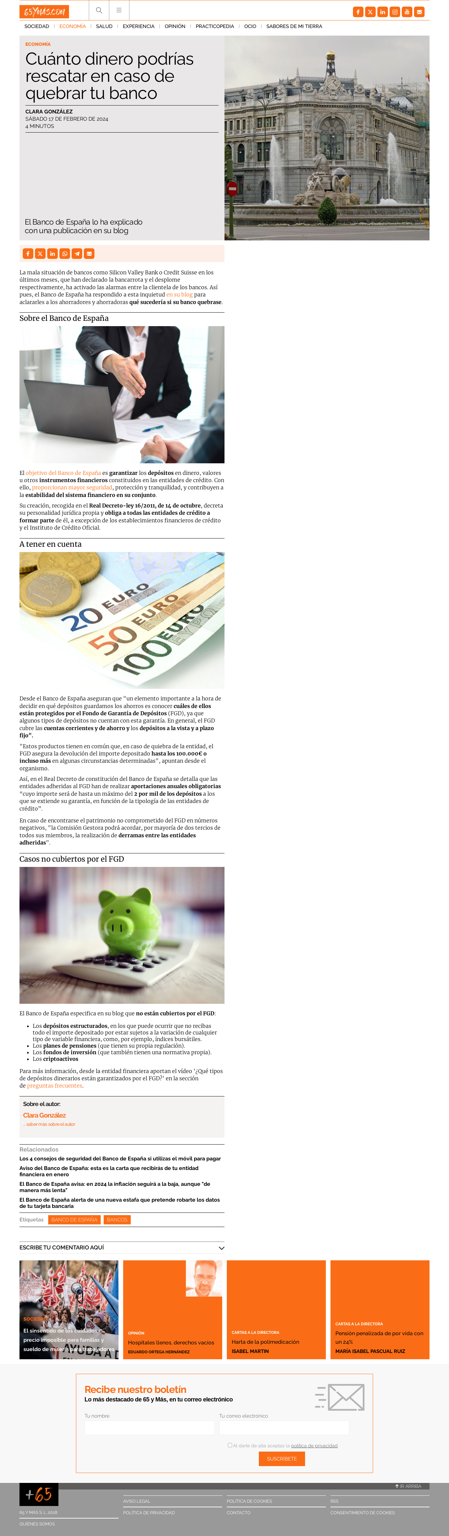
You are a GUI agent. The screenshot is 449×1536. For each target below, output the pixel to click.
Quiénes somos (37, 1523)
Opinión (175, 29)
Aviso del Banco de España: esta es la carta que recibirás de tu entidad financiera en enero (108, 1171)
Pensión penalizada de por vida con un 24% (373, 1332)
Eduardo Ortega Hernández (166, 1351)
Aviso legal (137, 1501)
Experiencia (139, 29)
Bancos (117, 1220)
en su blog (179, 294)
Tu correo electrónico (243, 1416)
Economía (72, 29)
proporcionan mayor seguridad (72, 487)
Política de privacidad (149, 1512)
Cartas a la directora (265, 1323)
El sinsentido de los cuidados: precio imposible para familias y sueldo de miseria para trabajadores (67, 1324)
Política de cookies (249, 1501)
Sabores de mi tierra (294, 29)
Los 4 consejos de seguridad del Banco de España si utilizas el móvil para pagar (120, 1158)
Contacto (239, 1512)
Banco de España (74, 1220)
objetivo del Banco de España (63, 473)
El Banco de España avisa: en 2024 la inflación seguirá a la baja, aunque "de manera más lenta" (114, 1187)
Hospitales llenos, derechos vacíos (163, 1336)
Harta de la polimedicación (262, 1336)
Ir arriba (408, 1486)
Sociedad (36, 29)
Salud (104, 29)
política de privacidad (314, 1445)
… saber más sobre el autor (49, 1124)
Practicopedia (215, 29)
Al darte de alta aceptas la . (283, 1445)
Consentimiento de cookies (362, 1512)
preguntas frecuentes (54, 1085)
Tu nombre (97, 1416)
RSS (334, 1501)
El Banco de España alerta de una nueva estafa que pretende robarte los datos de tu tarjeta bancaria (119, 1203)
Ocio (250, 29)
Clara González (49, 113)
